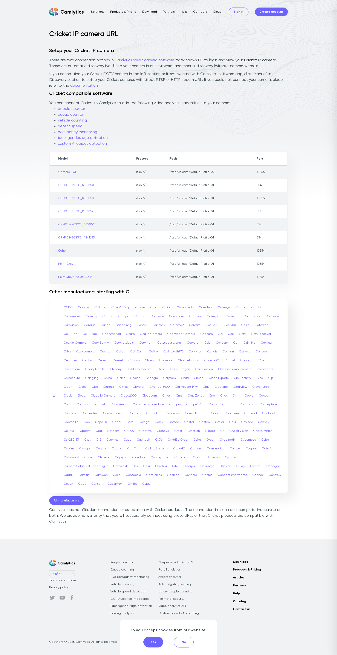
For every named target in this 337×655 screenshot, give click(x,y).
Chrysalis (169, 378)
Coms (212, 404)
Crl (222, 430)
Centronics (154, 475)
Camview (272, 316)
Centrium (70, 360)
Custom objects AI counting (178, 613)
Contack (135, 413)
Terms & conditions (62, 580)
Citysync (121, 457)
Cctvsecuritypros (169, 342)
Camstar (232, 316)
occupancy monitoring (77, 132)
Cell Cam (137, 351)
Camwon (101, 475)
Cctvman (145, 342)
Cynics (132, 483)
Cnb (212, 395)
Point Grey (65, 263)
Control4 (275, 475)
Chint (121, 378)
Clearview (240, 386)
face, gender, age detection (83, 138)
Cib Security (242, 378)
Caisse (140, 307)
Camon (107, 316)
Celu (146, 466)
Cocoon (264, 395)
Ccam (130, 333)
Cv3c (158, 439)
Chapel (229, 360)
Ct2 (98, 439)
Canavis (89, 325)
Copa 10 (101, 422)
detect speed (70, 126)
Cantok (235, 448)
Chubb (199, 378)
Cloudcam (149, 395)
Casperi (251, 448)
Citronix (108, 386)
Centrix (87, 360)
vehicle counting (72, 120)
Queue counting (122, 569)
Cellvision (195, 351)
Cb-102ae (90, 333)
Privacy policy (59, 587)
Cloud (217, 11)
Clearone (221, 386)
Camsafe (157, 316)
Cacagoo (273, 466)
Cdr (235, 342)
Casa (117, 475)
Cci (220, 333)
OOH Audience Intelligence (130, 598)
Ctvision (225, 466)
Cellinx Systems (156, 448)
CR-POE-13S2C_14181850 (76, 185)
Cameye (224, 307)
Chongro (152, 378)
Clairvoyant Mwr (186, 386)
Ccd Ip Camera (151, 333)
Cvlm (197, 439)
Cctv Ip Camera (75, 342)
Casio (245, 325)
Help (184, 11)
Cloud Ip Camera (103, 395)
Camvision (71, 325)
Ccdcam (206, 333)
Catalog (239, 601)
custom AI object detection (82, 144)
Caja (153, 307)
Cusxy (240, 466)
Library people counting (175, 591)
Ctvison (96, 483)
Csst (87, 439)
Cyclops (85, 448)
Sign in (238, 11)
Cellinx (153, 351)
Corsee (173, 422)
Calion (167, 307)
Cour (232, 422)
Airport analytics (170, 576)
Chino (108, 378)
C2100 (68, 307)
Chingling (91, 378)
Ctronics (112, 439)
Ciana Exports (219, 378)
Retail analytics (169, 569)
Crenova (163, 430)
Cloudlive (139, 457)
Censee (261, 351)
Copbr (116, 422)
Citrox (123, 386)
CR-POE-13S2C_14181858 (76, 198)
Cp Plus (69, 430)
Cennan (228, 351)
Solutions (97, 11)
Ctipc (82, 483)
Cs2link (198, 457)
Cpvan (68, 483)
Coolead (250, 413)
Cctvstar (193, 342)
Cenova (244, 351)
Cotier (219, 422)
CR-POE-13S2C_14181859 (75, 211)
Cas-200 (212, 325)
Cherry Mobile (95, 369)
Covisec (247, 422)
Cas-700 (230, 325)
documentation (84, 86)
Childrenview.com (139, 369)
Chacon (134, 360)
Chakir (149, 360)
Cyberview (115, 483)
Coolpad (268, 413)
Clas (206, 386)
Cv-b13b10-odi (178, 439)
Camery (196, 448)
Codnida (173, 475)
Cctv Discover (261, 333)
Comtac (228, 404)
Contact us (241, 609)
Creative (145, 430)
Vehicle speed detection (128, 591)
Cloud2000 (129, 395)
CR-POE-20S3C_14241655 (76, 237)
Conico (207, 475)
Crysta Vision (238, 430)
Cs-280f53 (71, 439)
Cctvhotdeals (124, 342)
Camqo (139, 316)
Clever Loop (261, 386)
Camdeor (206, 307)
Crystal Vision (263, 430)
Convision (173, 413)
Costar (189, 422)
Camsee (195, 316)
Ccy (135, 466)
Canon (105, 325)
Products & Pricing (123, 11)
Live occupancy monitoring (129, 576)
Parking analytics (122, 613)
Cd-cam (222, 342)
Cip (270, 378)
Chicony (115, 369)
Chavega (246, 360)
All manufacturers (66, 500)
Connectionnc (113, 413)
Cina (259, 378)
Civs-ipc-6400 (159, 386)
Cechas (105, 351)
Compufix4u (194, 404)
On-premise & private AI (175, 562)
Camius (83, 475)
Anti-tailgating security (174, 584)
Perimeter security (171, 598)
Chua (185, 378)
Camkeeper (72, 316)
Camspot (214, 316)
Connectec (89, 413)
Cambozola (185, 307)
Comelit (101, 404)
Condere (70, 413)
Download (149, 11)
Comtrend (246, 404)
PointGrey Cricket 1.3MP (75, 276)
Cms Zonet (196, 395)
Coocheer (232, 413)
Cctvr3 (266, 448)
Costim (204, 422)
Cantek (142, 325)
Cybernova (248, 439)
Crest (178, 430)
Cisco (82, 386)
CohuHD (179, 448)
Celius (120, 351)
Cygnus (101, 448)
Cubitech (143, 439)
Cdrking (266, 342)
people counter (71, 109)
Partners (169, 11)
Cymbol (255, 466)
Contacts (200, 11)
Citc (95, 386)
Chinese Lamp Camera (234, 369)
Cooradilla (71, 422)
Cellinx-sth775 (173, 351)
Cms (179, 395)
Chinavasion (204, 369)
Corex (159, 422)
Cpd (99, 430)
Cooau (214, 413)
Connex (257, 475)
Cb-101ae (70, 333)
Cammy (91, 316)
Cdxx (67, 351)
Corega (144, 422)
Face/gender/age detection (131, 605)
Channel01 (211, 360)
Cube (128, 439)
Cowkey (263, 422)
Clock (68, 395)
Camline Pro (215, 448)
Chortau (161, 466)
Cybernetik (227, 439)
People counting (122, 562)
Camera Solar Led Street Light (86, 466)
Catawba (261, 325)
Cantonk (159, 325)
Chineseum (72, 378)
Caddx (68, 475)
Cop (87, 422)
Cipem (68, 386)
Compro (175, 404)
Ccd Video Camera (181, 333)
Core (129, 422)
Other (62, 250)
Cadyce (83, 307)
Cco (231, 333)
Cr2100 (129, 430)
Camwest (120, 466)
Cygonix (230, 457)
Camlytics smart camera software (144, 60)
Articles (238, 577)
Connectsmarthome (232, 475)
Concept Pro (160, 457)
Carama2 (177, 325)
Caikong (100, 307)
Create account (271, 11)
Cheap (263, 360)
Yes (153, 642)
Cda (207, 342)
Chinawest (71, 457)
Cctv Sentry (100, 342)
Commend (119, 404)
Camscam (176, 316)
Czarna (117, 448)
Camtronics (252, 316)
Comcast (83, 404)
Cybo (265, 439)
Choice (135, 378)
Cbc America (111, 333)
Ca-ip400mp (120, 307)
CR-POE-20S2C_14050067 (77, 224)
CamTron (133, 448)
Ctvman (214, 457)
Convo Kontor (194, 413)
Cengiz (212, 351)
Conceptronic (269, 404)
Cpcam (85, 430)
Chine (88, 457)
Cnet (223, 395)
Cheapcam (72, 369)
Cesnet (117, 360)
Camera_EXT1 (67, 172)
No (184, 642)
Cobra (249, 395)
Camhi (256, 307)
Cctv (242, 333)
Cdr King (250, 342)
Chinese (104, 457)
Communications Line (148, 404)
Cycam (69, 448)
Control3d (153, 413)
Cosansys (207, 466)
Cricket (210, 430)
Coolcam (181, 457)
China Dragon (180, 369)
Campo (123, 316)
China (161, 369)
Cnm (236, 395)
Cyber (210, 439)
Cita (175, 466)
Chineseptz (265, 369)
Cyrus (146, 483)
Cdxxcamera (85, 351)
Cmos (166, 395)
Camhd (240, 307)
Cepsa (102, 360)
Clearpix (189, 466)
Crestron (193, 430)
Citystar (138, 386)
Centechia (133, 475)
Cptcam (113, 430)
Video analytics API (172, 605)
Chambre (166, 360)
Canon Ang (123, 325)
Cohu (67, 404)
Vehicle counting (122, 584)
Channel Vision (188, 360)
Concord (191, 475)
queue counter (71, 115)
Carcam (195, 325)
